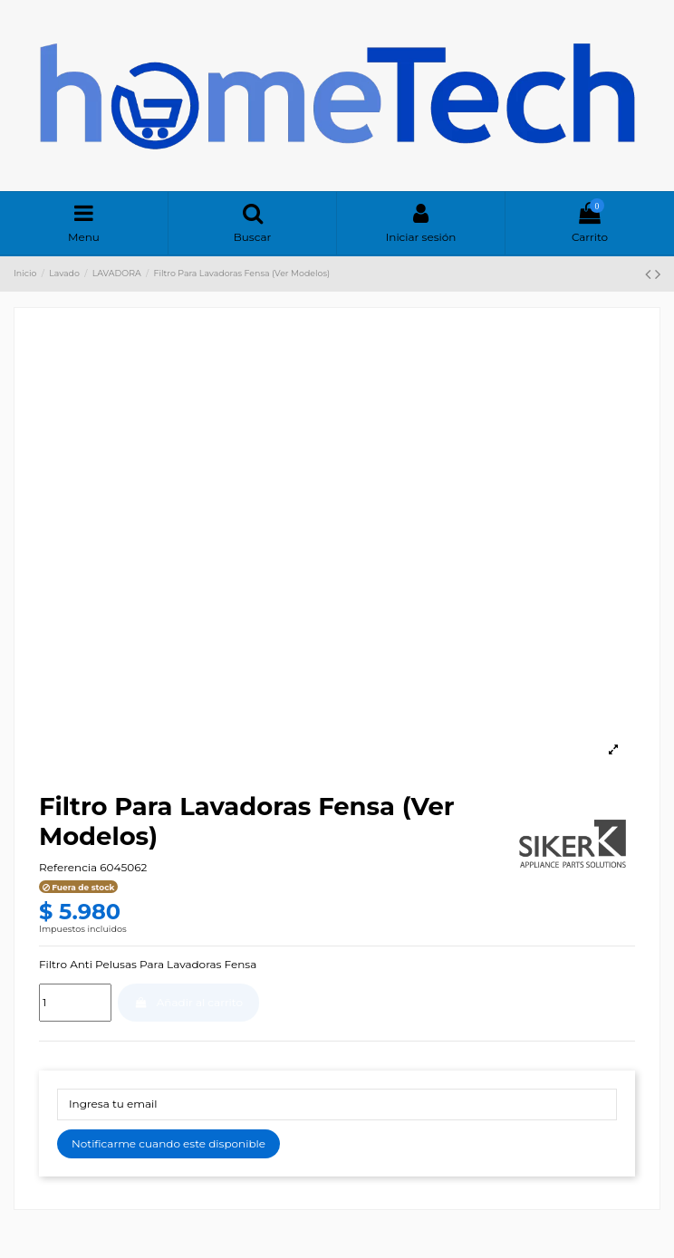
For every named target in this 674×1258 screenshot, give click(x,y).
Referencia (68, 867)
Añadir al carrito (188, 1002)
